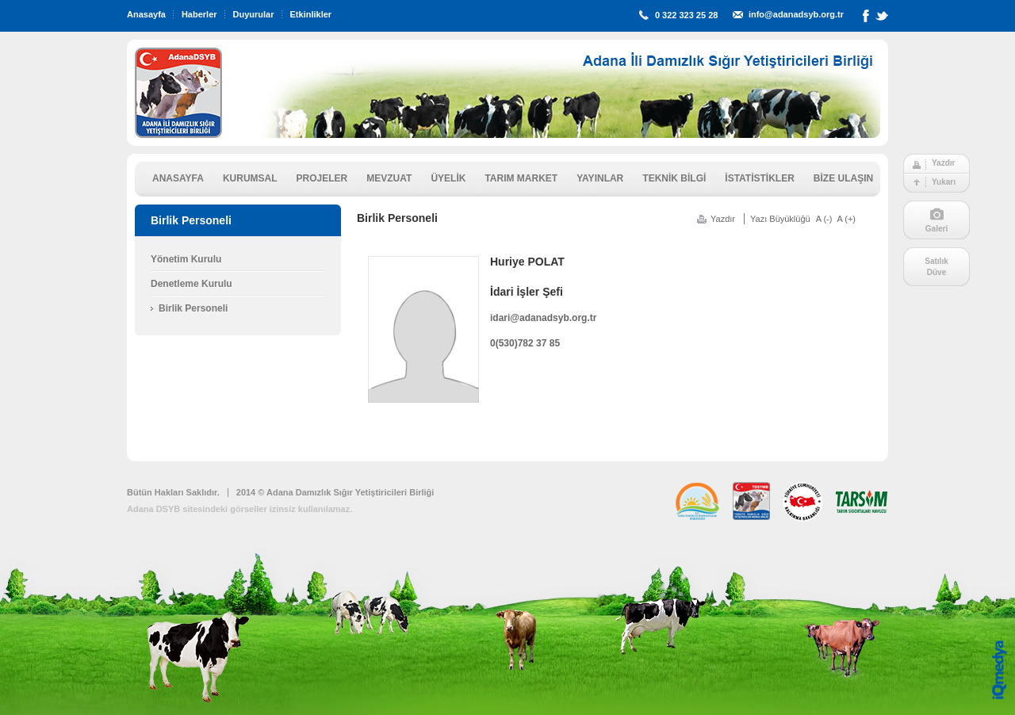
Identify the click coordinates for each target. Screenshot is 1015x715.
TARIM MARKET (521, 178)
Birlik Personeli (193, 308)
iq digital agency (999, 669)
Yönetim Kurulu (186, 259)
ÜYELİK (448, 178)
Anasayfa (146, 14)
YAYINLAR (599, 178)
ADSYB (178, 93)
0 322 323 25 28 (686, 15)
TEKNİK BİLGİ (674, 178)
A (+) (846, 219)
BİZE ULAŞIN (843, 178)
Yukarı (944, 182)
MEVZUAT (389, 178)
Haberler (199, 14)
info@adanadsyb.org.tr (796, 14)
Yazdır (943, 163)
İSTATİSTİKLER (760, 178)
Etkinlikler (311, 14)
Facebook (866, 19)
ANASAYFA (178, 178)
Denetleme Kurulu (191, 283)
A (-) (824, 219)
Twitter (881, 19)
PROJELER (322, 178)
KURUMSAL (250, 178)
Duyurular (253, 14)
